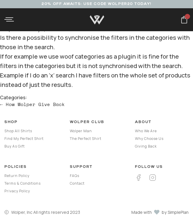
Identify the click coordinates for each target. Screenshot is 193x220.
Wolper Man (81, 130)
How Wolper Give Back (32, 104)
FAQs (74, 175)
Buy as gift (14, 146)
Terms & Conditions (22, 183)
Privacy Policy (17, 190)
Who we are (146, 130)
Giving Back (146, 146)
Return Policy (16, 175)
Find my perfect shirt (24, 138)
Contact (77, 183)
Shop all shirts (18, 130)
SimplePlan (178, 212)
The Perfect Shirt (85, 138)
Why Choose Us (149, 138)
